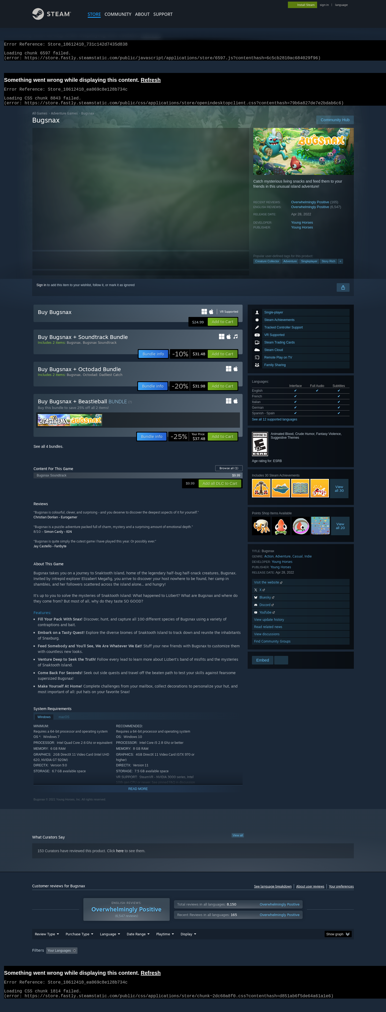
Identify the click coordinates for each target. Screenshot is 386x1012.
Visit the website (268, 589)
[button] (222, 328)
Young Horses (302, 229)
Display (186, 944)
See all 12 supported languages (274, 426)
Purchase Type (77, 944)
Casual (297, 563)
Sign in (41, 291)
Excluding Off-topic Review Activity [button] (113, 961)
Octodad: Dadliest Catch (103, 381)
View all (238, 841)
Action (269, 563)
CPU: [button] (266, 961)
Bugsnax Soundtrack (100, 349)
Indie (308, 563)
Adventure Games (64, 120)
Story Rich (328, 267)
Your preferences (341, 893)
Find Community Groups (272, 648)
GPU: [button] (284, 961)
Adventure (290, 267)
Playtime (163, 944)
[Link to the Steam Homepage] (55, 18)
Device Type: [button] (307, 961)
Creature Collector (267, 267)
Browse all (229, 475)
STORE (94, 14)
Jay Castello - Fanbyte (50, 553)
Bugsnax (74, 349)
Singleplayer (309, 267)
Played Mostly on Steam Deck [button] (193, 961)
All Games (39, 120)
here (120, 857)
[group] (193, 961)
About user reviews (310, 893)
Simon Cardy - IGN (58, 538)
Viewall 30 (339, 495)
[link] (188, 360)
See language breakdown (273, 893)
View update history (269, 626)
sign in (324, 5)
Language (108, 944)
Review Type (45, 944)
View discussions (267, 640)
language (341, 5)
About (142, 14)
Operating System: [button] (238, 961)
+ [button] (340, 267)
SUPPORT (163, 14)
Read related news (268, 633)
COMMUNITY (118, 14)
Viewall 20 (340, 532)
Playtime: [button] (154, 961)
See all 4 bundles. (48, 453)
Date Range (136, 944)
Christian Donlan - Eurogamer (55, 524)
